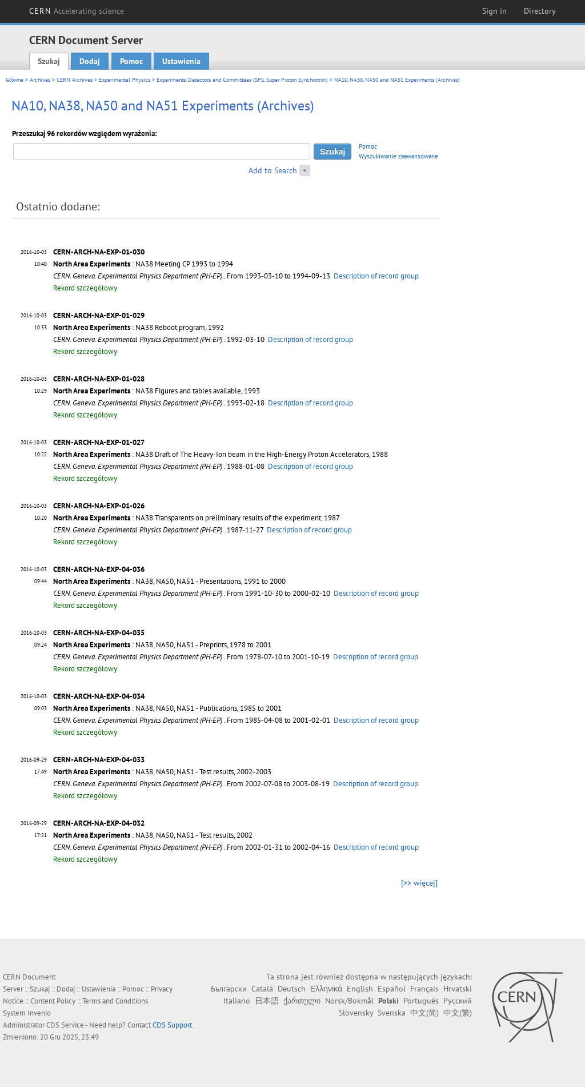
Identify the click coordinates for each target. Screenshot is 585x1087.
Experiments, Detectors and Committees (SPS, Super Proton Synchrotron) (242, 79)
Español (392, 989)
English (360, 989)
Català (262, 989)
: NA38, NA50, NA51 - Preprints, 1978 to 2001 (162, 645)
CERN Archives (75, 79)
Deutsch (292, 989)
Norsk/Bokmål (349, 1001)
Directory (540, 11)
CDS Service (65, 1025)
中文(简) (424, 1013)
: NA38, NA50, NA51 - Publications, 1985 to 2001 (167, 708)
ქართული (301, 1001)
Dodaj (89, 61)
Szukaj (49, 61)
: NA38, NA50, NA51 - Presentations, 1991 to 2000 (169, 581)
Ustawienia (181, 61)
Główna (14, 79)
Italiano (236, 1001)
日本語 (267, 1001)
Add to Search (273, 170)
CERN (76, 11)
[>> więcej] (419, 883)
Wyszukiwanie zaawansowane (398, 156)
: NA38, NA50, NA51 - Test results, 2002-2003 (162, 772)
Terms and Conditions (115, 1001)
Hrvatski (457, 989)
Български (229, 989)
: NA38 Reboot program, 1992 (138, 327)
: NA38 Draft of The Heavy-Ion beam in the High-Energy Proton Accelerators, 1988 (220, 454)
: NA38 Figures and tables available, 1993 (156, 391)
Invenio (39, 1013)
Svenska (392, 1013)
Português (421, 1001)
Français (424, 989)
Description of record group (376, 276)
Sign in (494, 11)
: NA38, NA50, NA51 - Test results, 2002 (153, 835)
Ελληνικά (326, 989)
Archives (40, 79)
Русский (457, 1001)
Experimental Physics (124, 79)
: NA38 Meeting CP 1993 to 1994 (143, 264)
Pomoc (131, 61)
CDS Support (172, 1025)
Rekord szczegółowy (85, 288)
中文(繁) (457, 1013)
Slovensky (356, 1013)
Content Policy (52, 1001)
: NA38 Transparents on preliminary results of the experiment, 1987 (196, 518)
